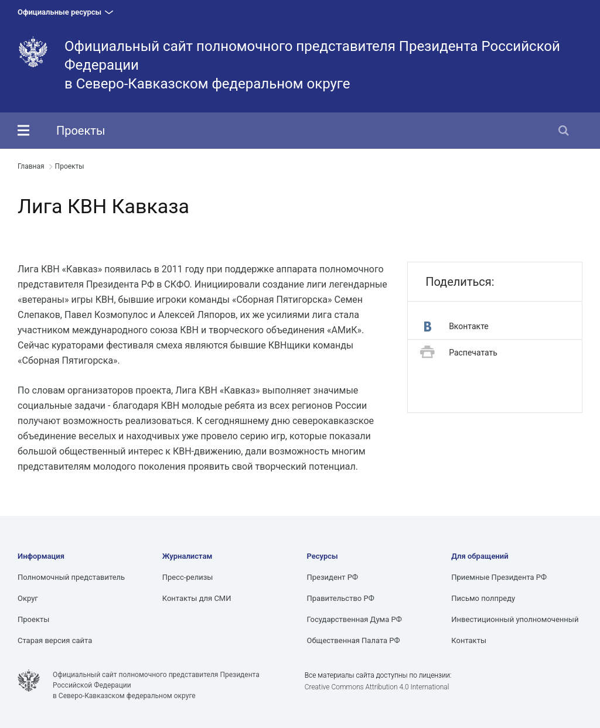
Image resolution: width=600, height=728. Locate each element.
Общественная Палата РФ (353, 640)
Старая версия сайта (55, 640)
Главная (31, 166)
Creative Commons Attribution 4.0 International (377, 687)
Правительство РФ (340, 598)
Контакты (468, 640)
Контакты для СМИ (196, 598)
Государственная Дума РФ (354, 619)
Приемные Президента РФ (499, 577)
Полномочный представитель (71, 577)
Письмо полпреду (483, 598)
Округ (28, 598)
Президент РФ (333, 577)
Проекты (80, 131)
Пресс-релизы (187, 577)
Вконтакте (456, 326)
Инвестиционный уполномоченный (514, 619)
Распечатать (458, 353)
